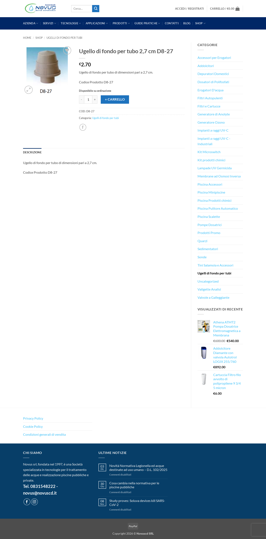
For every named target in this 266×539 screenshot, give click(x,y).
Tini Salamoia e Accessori (215, 265)
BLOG (186, 23)
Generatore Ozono (211, 122)
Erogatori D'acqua (210, 90)
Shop (200, 23)
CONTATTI (172, 23)
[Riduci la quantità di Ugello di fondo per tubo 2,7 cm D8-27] (81, 99)
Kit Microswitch (209, 152)
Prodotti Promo (209, 233)
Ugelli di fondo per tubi (64, 37)
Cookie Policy (33, 426)
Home (27, 37)
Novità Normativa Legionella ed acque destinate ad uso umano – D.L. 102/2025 (138, 468)
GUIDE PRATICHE (147, 23)
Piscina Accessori (210, 184)
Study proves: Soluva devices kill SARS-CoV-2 (137, 503)
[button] (189, 9)
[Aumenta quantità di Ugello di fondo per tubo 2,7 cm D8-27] (94, 99)
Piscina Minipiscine (211, 192)
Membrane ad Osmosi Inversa (219, 176)
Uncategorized (208, 281)
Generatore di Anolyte (214, 114)
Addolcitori (206, 66)
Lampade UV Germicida (215, 168)
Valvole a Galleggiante (213, 297)
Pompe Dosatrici (210, 225)
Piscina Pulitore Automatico (218, 208)
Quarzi (202, 241)
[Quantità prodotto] (88, 99)
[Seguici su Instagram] (34, 501)
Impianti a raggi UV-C (213, 130)
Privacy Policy (33, 418)
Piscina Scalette (209, 216)
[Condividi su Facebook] (82, 127)
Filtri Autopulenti (210, 98)
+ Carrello (115, 99)
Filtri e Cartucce (209, 106)
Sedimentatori (208, 249)
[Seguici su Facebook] (26, 501)
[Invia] (95, 8)
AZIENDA (30, 23)
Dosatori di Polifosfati (213, 82)
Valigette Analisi (209, 289)
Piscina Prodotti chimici (214, 200)
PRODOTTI (121, 23)
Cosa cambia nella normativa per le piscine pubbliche (134, 485)
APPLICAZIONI (97, 23)
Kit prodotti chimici (211, 160)
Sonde (202, 257)
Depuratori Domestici (213, 74)
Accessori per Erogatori (214, 57)
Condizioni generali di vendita (44, 434)
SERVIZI (49, 23)
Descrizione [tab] (32, 152)
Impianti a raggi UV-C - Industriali (214, 141)
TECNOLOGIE (71, 23)
